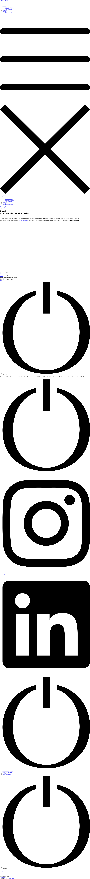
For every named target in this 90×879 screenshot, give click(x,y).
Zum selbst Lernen (8, 7)
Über (3, 4)
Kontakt (4, 11)
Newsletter (4, 10)
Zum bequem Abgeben (9, 8)
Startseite (4, 3)
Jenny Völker (11, 878)
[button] (45, 104)
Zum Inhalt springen (4, 0)
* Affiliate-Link (3, 877)
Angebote (4, 6)
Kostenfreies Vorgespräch (7, 12)
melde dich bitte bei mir (23, 220)
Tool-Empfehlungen (9, 9)
